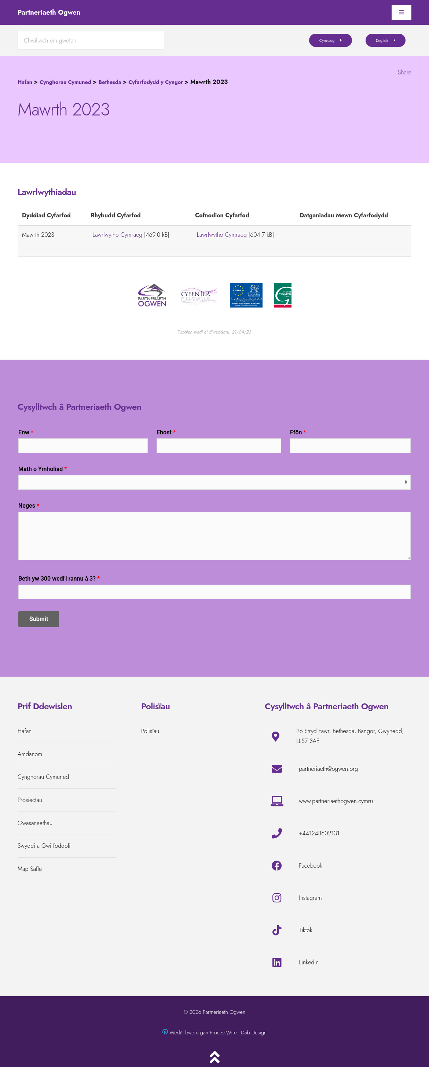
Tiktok (305, 930)
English (382, 40)
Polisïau (150, 731)
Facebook (310, 865)
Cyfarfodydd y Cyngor (155, 82)
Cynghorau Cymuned (65, 82)
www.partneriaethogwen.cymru (336, 801)
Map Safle (30, 869)
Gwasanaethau (35, 823)
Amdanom (30, 754)
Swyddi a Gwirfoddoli (44, 846)
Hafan (25, 82)
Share (404, 72)
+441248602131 (319, 833)
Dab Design (254, 1032)
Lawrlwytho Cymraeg (117, 235)
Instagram (310, 898)
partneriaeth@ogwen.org (328, 769)
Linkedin (309, 962)
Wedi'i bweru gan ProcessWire (202, 1032)
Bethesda (109, 82)
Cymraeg (327, 40)
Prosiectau (30, 800)
